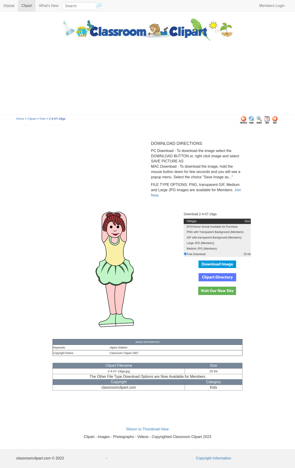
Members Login (272, 6)
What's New (49, 6)
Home (9, 5)
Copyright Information (213, 458)
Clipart (28, 5)
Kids (42, 118)
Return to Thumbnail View (147, 429)
